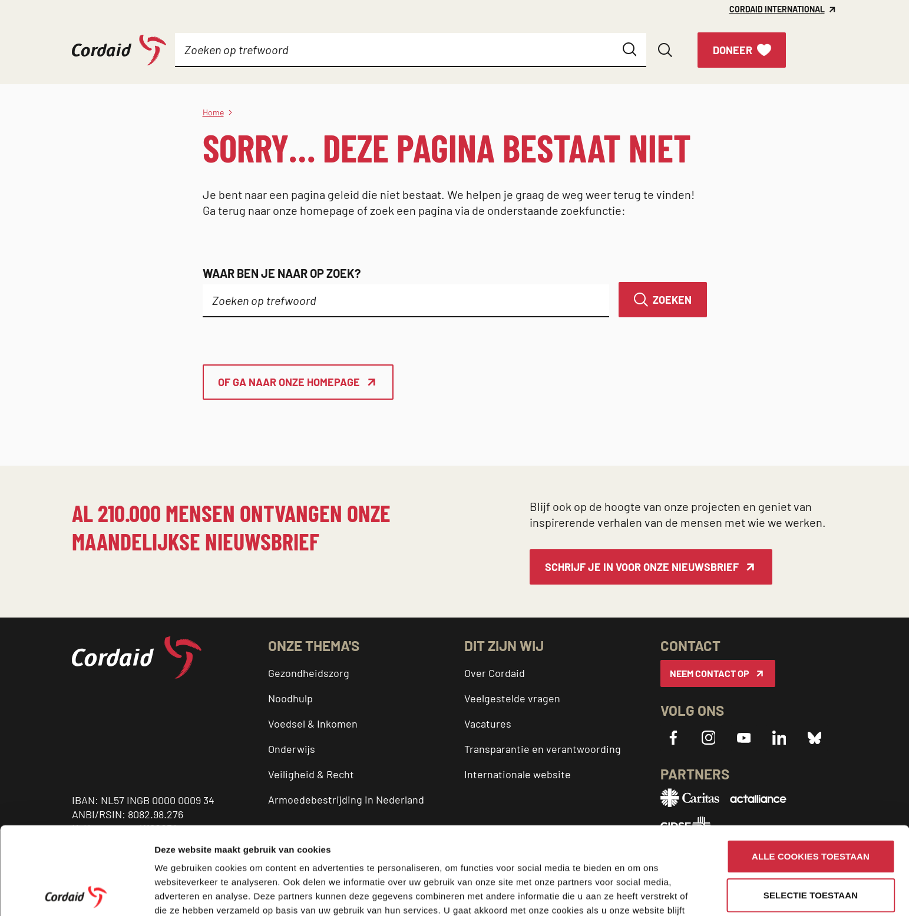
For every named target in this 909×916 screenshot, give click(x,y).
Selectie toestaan (810, 807)
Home (213, 112)
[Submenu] (249, 50)
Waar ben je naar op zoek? (282, 273)
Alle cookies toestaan (811, 769)
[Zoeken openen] (665, 50)
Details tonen (182, 893)
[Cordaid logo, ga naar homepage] (119, 50)
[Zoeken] (663, 299)
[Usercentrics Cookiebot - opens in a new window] (76, 893)
